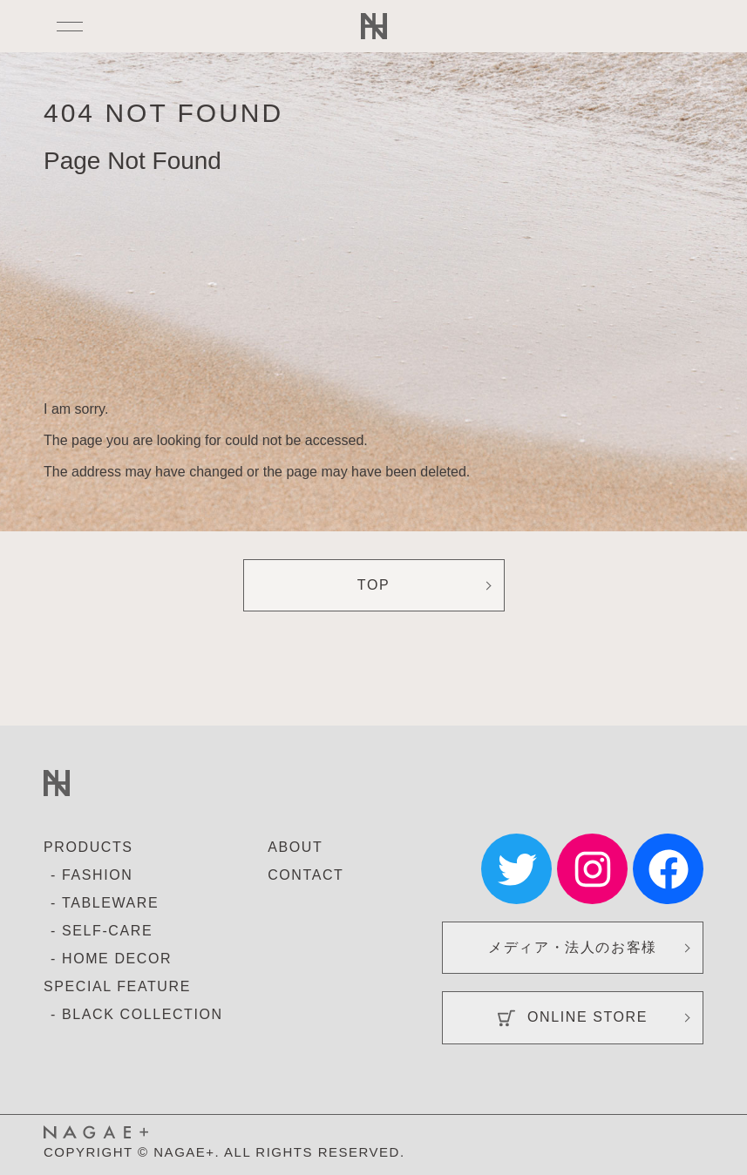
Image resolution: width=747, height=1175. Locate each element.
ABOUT (295, 847)
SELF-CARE (107, 930)
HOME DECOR (117, 958)
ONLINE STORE (573, 1018)
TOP (373, 584)
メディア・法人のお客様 (572, 947)
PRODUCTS (88, 847)
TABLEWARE (110, 902)
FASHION (97, 875)
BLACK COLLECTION (142, 1014)
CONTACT (305, 875)
